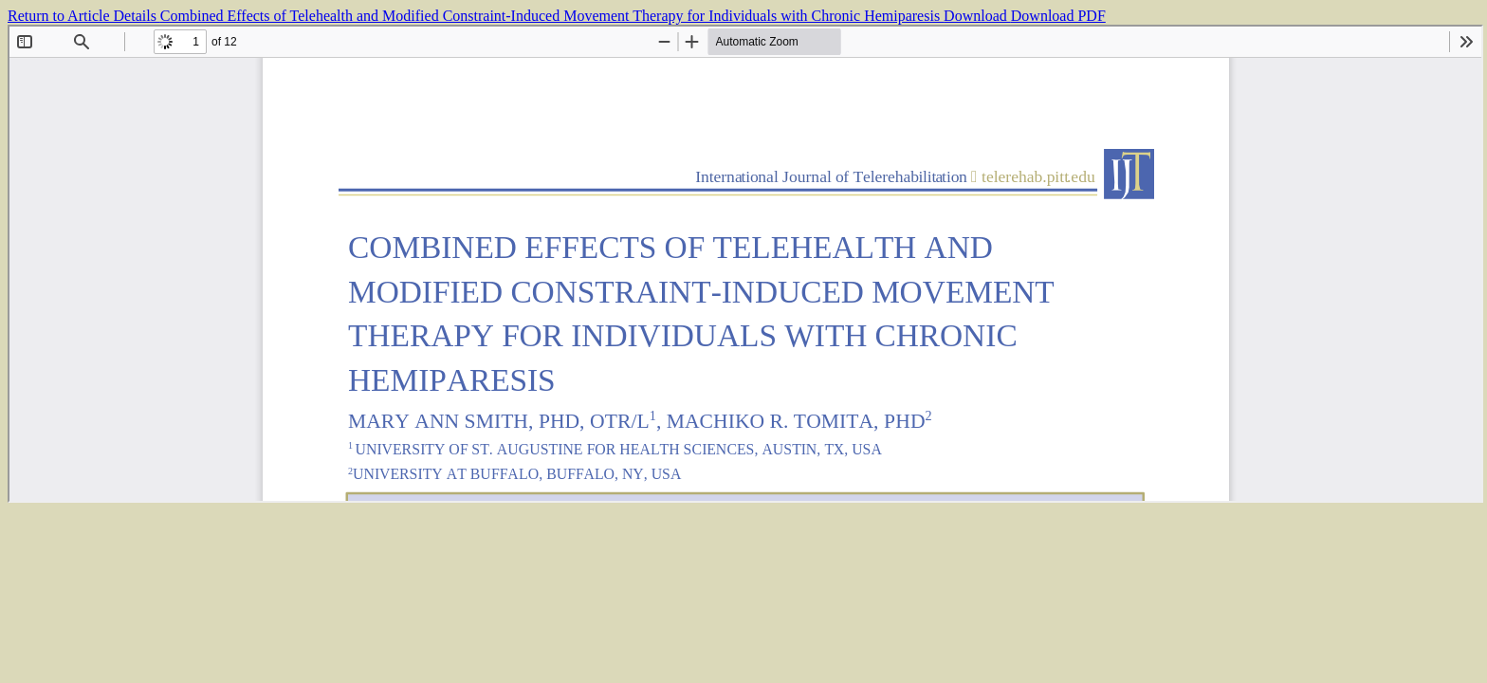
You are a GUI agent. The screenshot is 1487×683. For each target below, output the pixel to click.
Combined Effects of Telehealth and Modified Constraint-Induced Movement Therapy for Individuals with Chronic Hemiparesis (552, 16)
